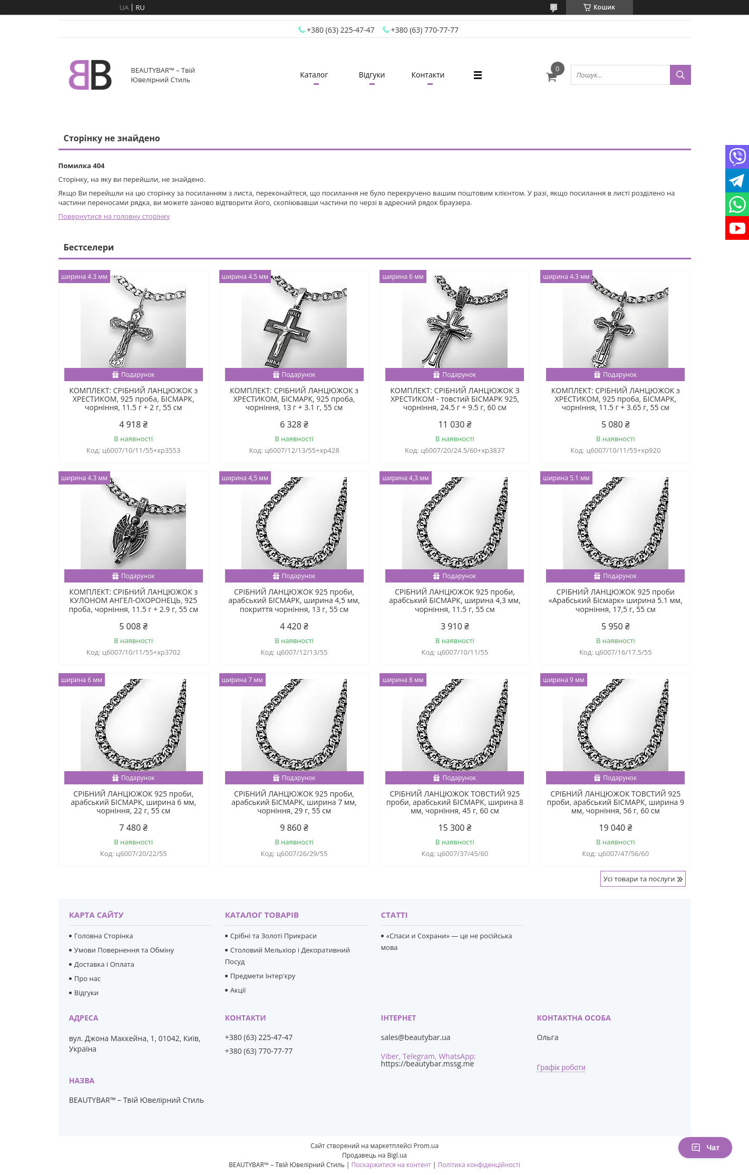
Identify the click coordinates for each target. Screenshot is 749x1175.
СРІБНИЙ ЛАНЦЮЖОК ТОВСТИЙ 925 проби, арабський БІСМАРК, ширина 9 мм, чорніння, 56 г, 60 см (615, 802)
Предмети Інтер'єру (263, 975)
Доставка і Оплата (104, 964)
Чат (705, 1147)
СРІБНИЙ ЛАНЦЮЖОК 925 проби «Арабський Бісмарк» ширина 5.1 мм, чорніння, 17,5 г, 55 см (616, 600)
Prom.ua (426, 1145)
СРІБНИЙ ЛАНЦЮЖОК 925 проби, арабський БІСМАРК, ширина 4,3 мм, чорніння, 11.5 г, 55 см (455, 600)
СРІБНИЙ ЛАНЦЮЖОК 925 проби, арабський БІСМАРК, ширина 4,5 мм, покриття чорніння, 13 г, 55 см (294, 600)
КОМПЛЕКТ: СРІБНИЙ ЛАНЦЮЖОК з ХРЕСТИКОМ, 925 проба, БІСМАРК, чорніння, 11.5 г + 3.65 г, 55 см (615, 399)
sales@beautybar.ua (416, 1037)
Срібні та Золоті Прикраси (273, 935)
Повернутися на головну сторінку (114, 216)
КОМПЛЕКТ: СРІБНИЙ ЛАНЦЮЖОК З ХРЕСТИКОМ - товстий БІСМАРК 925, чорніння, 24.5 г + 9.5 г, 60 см (454, 399)
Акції (238, 990)
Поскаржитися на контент (391, 1164)
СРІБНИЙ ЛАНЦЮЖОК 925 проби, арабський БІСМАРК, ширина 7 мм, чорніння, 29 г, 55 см (294, 802)
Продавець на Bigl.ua (374, 1155)
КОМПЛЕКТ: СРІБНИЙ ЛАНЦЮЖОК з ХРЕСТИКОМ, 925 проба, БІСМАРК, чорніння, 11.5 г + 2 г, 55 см (133, 399)
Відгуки (372, 75)
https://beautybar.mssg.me (427, 1064)
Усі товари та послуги (639, 878)
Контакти (428, 75)
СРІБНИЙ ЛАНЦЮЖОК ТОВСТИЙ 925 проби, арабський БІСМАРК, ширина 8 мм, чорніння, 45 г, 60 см (454, 802)
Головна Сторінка (103, 935)
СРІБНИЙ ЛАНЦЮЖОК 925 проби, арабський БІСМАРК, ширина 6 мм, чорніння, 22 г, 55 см (133, 802)
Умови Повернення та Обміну (124, 950)
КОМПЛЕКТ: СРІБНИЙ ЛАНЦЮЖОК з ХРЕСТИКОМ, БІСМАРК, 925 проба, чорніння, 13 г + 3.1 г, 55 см (294, 399)
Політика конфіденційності (479, 1164)
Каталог (314, 75)
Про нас (87, 978)
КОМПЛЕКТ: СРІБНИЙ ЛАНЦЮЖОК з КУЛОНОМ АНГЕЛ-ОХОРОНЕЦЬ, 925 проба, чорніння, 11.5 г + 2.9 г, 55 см (133, 600)
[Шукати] (680, 75)
